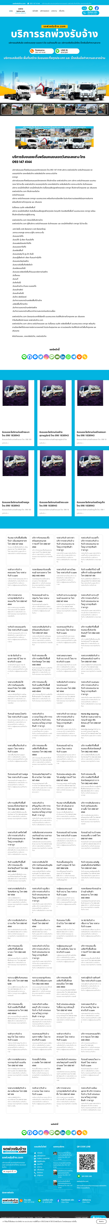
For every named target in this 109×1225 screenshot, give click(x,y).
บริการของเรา (44, 11)
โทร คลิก (27, 1200)
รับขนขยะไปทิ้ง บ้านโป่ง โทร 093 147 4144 (66, 923)
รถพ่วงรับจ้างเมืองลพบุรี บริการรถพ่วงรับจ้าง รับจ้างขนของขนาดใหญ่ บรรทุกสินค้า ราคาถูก (41, 1010)
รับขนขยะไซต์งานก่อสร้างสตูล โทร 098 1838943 (15, 504)
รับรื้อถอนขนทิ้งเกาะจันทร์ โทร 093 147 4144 (41, 923)
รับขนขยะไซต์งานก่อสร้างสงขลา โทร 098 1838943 (91, 434)
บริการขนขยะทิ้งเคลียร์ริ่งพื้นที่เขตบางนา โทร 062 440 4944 (17, 950)
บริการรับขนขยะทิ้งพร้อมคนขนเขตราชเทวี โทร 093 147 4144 (41, 542)
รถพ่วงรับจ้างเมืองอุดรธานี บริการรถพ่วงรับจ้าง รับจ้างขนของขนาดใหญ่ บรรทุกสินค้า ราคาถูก (91, 1094)
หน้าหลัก (35, 11)
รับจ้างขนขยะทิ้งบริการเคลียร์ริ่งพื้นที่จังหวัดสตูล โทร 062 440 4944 (41, 660)
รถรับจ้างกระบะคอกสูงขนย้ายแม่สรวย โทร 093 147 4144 (67, 598)
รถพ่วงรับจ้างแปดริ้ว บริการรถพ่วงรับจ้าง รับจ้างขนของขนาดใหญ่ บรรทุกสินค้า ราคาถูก (90, 544)
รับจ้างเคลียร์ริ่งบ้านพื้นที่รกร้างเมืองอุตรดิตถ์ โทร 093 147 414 (91, 572)
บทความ (54, 11)
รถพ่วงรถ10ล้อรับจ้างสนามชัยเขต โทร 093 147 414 (17, 1091)
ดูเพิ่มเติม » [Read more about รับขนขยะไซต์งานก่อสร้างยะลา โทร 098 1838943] (5, 443)
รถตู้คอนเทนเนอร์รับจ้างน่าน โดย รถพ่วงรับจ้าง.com (67, 891)
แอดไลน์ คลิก (48, 1200)
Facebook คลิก (67, 1200)
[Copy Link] (84, 356)
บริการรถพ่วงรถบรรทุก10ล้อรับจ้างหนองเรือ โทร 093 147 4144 (17, 600)
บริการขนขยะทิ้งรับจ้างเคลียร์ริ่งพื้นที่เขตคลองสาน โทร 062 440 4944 (18, 1009)
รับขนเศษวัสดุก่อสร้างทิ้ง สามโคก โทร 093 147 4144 (41, 777)
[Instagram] (46, 356)
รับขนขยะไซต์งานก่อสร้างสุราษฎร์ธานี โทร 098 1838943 (54, 434)
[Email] (57, 356)
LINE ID (64, 50)
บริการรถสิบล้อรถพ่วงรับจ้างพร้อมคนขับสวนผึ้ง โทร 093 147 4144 (90, 807)
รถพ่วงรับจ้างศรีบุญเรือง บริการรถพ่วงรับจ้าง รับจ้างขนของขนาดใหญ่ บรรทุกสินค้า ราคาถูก (42, 809)
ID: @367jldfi (47, 1202)
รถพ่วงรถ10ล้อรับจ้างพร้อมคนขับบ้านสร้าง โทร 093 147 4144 (90, 658)
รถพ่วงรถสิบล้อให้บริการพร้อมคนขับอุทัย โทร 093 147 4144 (42, 865)
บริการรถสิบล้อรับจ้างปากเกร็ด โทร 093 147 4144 (17, 923)
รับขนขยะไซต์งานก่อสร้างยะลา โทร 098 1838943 (15, 434)
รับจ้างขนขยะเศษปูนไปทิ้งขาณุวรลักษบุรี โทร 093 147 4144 (66, 1007)
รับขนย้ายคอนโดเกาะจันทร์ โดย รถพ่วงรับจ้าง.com (91, 1062)
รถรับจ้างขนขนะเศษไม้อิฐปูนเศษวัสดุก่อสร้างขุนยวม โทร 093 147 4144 (65, 1174)
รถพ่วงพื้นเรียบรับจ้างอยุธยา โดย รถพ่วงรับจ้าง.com (17, 748)
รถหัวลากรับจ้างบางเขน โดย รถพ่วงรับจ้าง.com (41, 1091)
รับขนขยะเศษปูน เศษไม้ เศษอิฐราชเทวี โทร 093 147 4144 (66, 777)
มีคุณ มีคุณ (65, 1202)
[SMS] (51, 356)
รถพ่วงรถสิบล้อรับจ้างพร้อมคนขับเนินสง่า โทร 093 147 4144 (41, 629)
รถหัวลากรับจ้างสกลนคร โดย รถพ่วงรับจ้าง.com (66, 1036)
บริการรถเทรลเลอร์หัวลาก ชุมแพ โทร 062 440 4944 (90, 1036)
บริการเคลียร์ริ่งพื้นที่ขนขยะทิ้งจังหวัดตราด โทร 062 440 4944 (18, 806)
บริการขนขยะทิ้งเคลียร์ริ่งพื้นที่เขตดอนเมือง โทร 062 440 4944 (65, 982)
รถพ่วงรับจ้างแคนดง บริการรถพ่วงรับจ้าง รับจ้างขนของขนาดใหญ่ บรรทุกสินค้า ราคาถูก (90, 688)
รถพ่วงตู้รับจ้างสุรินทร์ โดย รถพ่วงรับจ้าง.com (91, 979)
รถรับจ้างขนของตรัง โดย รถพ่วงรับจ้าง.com (18, 628)
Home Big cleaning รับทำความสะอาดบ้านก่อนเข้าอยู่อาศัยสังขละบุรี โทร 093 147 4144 (91, 720)
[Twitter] (40, 356)
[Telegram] (73, 356)
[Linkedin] (62, 356)
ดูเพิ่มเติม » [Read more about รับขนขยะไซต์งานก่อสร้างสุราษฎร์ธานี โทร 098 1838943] (42, 443)
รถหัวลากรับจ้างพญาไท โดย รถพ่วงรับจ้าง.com (16, 1036)
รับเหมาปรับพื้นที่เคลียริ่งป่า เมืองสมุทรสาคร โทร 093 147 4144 (17, 540)
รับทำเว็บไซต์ (38, 1217)
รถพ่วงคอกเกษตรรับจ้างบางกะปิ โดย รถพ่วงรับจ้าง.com (67, 658)
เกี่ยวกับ (61, 11)
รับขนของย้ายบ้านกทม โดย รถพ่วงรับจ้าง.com (67, 834)
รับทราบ (100, 1221)
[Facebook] (29, 356)
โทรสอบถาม (40, 50)
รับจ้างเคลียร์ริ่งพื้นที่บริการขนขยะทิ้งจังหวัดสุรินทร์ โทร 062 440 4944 (18, 867)
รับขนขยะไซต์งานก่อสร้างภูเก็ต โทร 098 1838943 (91, 504)
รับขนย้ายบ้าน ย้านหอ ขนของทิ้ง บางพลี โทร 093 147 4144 (91, 835)
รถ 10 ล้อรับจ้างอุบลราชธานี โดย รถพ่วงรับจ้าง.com (17, 658)
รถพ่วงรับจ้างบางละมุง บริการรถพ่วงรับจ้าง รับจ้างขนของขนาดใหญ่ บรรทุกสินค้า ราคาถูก (66, 720)
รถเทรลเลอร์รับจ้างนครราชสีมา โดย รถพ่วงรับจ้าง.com (41, 1036)
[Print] (79, 356)
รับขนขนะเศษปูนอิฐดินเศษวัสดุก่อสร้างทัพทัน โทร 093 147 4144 (62, 1165)
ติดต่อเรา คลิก (92, 12)
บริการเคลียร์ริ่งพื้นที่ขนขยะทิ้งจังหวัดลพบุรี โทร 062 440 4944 (91, 748)
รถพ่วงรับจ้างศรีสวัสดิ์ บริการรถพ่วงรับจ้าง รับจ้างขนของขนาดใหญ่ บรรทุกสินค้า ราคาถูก (17, 838)
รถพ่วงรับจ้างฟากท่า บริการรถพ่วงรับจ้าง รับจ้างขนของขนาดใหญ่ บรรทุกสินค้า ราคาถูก (65, 544)
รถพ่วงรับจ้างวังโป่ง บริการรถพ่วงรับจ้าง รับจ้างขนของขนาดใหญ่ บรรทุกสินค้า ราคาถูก (41, 952)
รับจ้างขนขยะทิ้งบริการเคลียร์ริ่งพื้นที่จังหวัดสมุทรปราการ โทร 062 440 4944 (90, 779)
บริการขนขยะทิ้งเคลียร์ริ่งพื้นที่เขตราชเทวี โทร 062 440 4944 (90, 950)
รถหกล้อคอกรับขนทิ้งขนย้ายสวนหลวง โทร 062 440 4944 (41, 572)
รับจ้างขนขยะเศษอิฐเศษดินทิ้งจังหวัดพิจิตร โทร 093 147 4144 (91, 865)
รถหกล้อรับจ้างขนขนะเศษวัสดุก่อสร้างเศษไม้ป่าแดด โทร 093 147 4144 (67, 1064)
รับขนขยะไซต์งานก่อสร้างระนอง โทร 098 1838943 (53, 504)
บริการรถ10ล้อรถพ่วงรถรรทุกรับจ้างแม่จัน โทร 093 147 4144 (17, 1062)
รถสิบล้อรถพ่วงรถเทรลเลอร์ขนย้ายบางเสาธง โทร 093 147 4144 (42, 835)
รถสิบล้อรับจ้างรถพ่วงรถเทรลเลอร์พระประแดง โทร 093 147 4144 (66, 687)
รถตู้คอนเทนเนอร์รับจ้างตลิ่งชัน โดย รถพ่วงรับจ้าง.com (66, 949)
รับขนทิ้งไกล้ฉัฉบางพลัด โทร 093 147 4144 (41, 1062)
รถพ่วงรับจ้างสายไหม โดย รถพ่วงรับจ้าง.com (67, 571)
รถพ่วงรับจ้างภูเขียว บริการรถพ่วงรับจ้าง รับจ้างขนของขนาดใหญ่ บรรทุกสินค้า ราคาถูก (41, 894)
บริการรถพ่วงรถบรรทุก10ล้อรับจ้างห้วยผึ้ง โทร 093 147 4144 (67, 1091)
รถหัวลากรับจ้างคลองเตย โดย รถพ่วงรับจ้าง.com (17, 572)
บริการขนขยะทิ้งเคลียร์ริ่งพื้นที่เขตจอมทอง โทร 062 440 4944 (42, 750)
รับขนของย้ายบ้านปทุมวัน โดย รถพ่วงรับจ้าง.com (40, 598)
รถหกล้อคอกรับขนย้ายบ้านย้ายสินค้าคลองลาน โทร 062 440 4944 (91, 893)
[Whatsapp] (68, 356)
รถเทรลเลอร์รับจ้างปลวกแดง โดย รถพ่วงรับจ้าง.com (66, 629)
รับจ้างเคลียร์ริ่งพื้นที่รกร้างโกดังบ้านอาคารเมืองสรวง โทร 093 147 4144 (65, 1184)
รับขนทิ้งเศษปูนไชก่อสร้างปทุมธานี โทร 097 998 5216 (66, 865)
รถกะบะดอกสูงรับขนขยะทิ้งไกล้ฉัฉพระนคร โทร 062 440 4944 (42, 980)
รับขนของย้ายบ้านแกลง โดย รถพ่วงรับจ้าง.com (65, 748)
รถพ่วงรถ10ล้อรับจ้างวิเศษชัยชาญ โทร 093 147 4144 (17, 891)
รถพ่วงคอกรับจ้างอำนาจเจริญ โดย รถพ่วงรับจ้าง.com (90, 1007)
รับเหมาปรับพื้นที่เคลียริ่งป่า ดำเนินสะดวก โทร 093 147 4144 (66, 806)
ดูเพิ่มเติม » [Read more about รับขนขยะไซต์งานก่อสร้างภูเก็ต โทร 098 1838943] (80, 513)
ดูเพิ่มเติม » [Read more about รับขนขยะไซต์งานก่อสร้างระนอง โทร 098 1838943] (42, 513)
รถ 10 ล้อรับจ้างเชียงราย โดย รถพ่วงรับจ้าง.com (90, 923)
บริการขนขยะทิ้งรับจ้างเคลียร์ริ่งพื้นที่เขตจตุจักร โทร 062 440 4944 (41, 687)
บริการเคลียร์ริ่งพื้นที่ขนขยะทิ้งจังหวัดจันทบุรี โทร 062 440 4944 (90, 631)
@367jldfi (64, 52)
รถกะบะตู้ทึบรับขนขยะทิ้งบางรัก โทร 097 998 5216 (18, 980)
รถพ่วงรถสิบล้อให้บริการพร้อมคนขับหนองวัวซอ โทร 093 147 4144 (17, 687)
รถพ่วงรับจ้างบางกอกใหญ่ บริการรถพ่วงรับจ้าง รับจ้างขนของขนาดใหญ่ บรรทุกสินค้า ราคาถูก (42, 720)
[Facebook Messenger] (35, 356)
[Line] (24, 356)
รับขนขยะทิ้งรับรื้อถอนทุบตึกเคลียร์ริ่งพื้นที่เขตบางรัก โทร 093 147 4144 (65, 1156)
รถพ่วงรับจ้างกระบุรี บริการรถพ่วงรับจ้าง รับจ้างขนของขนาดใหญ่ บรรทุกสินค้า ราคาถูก (90, 601)
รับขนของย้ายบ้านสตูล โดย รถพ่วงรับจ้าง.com (18, 776)
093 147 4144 (92, 14)
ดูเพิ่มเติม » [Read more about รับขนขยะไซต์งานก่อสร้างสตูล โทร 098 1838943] (5, 513)
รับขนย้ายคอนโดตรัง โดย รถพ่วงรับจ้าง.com (18, 715)
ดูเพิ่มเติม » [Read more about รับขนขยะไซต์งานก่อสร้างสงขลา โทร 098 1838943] (80, 443)
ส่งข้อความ (86, 1200)
